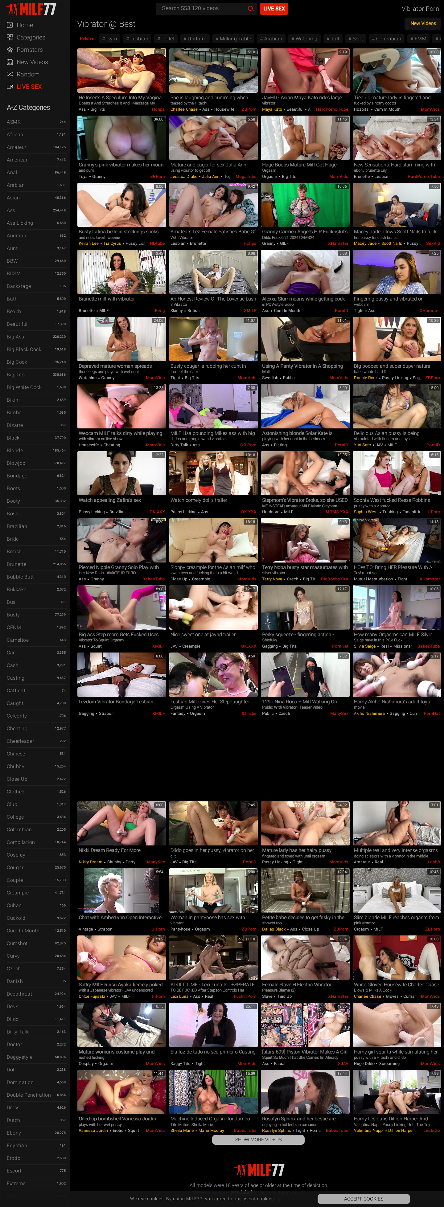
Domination (20, 1082)
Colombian (19, 830)
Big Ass (15, 337)
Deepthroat (19, 994)
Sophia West (366, 511)
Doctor (14, 1044)
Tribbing (390, 511)
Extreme (16, 1183)
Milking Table (234, 39)
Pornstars (30, 49)
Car (11, 653)
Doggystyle (19, 1057)
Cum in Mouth (23, 931)
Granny (98, 176)
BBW (12, 261)
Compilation (21, 842)
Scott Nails (391, 243)
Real (384, 646)
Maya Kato (272, 109)
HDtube (157, 243)
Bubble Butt (20, 577)
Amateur (17, 147)
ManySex (339, 713)
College (15, 817)
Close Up (17, 779)
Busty (13, 615)
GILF (284, 243)
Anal (12, 172)
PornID (341, 310)
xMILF (250, 310)
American (18, 160)
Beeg (160, 310)
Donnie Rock (366, 377)
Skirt (357, 39)
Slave (267, 996)
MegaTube (246, 176)
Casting (16, 678)
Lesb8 (434, 862)
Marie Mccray (210, 1130)
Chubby (15, 766)
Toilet (167, 39)
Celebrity (17, 716)
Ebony (14, 1133)
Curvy (13, 956)
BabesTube (153, 579)
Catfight (16, 691)
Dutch (13, 1120)
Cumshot (17, 943)
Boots (13, 488)
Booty (13, 501)
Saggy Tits (422, 377)
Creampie (18, 893)
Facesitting (412, 511)
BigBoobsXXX (334, 579)
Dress (13, 1108)
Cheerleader (20, 741)
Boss (12, 514)
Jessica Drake (185, 176)
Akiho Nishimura (370, 713)
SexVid (433, 243)
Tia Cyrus (112, 243)
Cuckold (16, 918)
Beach (14, 311)
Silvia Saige (365, 646)
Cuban (14, 905)
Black (13, 438)
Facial (279, 1063)
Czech (14, 969)
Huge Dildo (365, 1063)
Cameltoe (18, 640)
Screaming (389, 1063)
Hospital (362, 109)
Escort (14, 1171)
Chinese (16, 754)
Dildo (13, 1019)
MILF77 (38, 9)
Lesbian (138, 39)
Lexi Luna (180, 996)
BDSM (14, 273)
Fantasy (179, 713)
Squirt (95, 646)
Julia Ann (211, 176)
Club (12, 804)
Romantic (318, 1130)
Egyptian (17, 1145)
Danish (15, 981)
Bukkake (17, 589)
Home (25, 25)
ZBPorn (249, 109)
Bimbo (14, 412)
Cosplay (16, 855)
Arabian (16, 185)
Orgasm (270, 176)
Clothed (16, 792)
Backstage (19, 286)
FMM (419, 39)
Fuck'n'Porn (245, 996)
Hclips (158, 109)
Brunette (16, 564)
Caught (15, 703)
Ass (11, 210)
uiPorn (433, 511)
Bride (13, 539)
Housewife (223, 109)
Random (28, 74)
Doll (11, 1070)
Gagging (270, 646)
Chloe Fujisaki (92, 996)
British (14, 551)
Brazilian (17, 526)
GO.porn (248, 445)
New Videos (32, 62)
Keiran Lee (89, 243)
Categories (31, 37)
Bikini (13, 400)
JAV (379, 445)
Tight (359, 310)
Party (130, 862)
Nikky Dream (91, 862)
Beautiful (17, 324)
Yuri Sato (363, 445)
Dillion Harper (400, 1130)
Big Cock (17, 362)
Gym (111, 39)
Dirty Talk (18, 1032)
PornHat (340, 646)
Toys (84, 176)
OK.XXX (157, 511)
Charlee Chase (185, 109)
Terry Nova (272, 579)
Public (288, 377)
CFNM (14, 627)
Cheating (17, 728)
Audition (16, 236)
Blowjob (16, 463)
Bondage (17, 476)
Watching (306, 39)
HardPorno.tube (332, 109)
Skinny (177, 310)
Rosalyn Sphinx (277, 1130)
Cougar (15, 867)
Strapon (105, 713)
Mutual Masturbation (374, 579)
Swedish (270, 377)
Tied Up (284, 996)
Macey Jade (366, 243)
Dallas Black (274, 929)
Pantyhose (181, 929)
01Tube (249, 713)
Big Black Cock (24, 349)
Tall (334, 39)
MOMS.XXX (337, 511)
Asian (13, 198)
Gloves (392, 996)
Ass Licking (20, 223)
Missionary (403, 646)
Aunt (12, 248)
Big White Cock (24, 387)
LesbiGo (431, 1130)
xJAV (343, 1063)
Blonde (15, 450)
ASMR (14, 122)
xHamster (338, 243)
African (15, 134)
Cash (12, 665)
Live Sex (29, 86)
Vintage (86, 929)
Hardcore (271, 511)
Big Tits (16, 375)
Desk (12, 1006)
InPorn (158, 996)
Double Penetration (29, 1095)
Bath (12, 299)
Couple (15, 880)
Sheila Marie (183, 1130)
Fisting (280, 445)
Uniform (197, 39)
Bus (11, 602)
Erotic (13, 1158)
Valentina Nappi (369, 1130)
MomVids (430, 109)
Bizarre (15, 425)
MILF (103, 310)
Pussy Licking (138, 243)
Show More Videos (258, 1140)
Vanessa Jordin (94, 1130)
